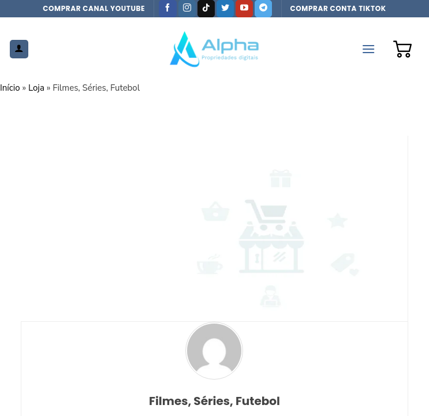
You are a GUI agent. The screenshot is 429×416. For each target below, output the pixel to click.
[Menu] (368, 49)
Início (10, 88)
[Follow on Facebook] (167, 8)
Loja (36, 88)
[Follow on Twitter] (225, 8)
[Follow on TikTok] (206, 8)
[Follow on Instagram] (187, 8)
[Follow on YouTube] (244, 8)
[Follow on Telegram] (263, 8)
